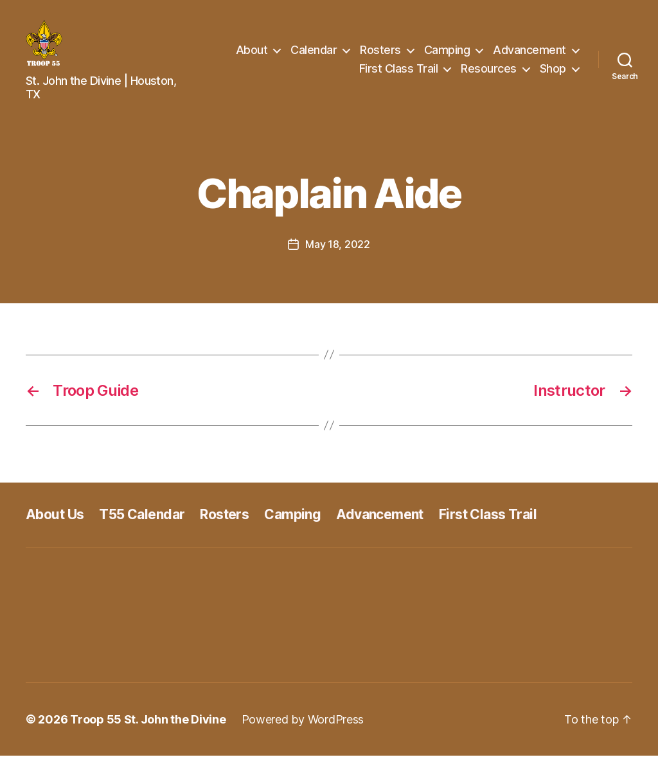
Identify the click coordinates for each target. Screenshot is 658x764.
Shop (553, 73)
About (252, 53)
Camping (447, 53)
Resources (489, 73)
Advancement (529, 53)
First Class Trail (398, 73)
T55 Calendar (141, 523)
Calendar (313, 53)
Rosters (380, 53)
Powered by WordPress (303, 727)
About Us (55, 523)
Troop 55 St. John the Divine (148, 727)
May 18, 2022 (337, 252)
